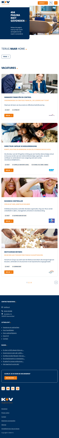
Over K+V (6, 336)
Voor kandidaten (8, 330)
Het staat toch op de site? (11, 364)
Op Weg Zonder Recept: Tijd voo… (14, 356)
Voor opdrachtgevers (10, 333)
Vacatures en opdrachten (11, 327)
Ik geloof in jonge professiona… (13, 361)
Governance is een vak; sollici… (13, 353)
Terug (6, 56)
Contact (42, 3)
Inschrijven (11, 378)
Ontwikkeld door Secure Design (10, 429)
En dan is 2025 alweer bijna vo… (13, 350)
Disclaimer (4, 409)
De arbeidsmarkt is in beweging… (14, 359)
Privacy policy (5, 413)
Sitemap (3, 425)
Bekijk (9, 115)
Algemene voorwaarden (8, 421)
